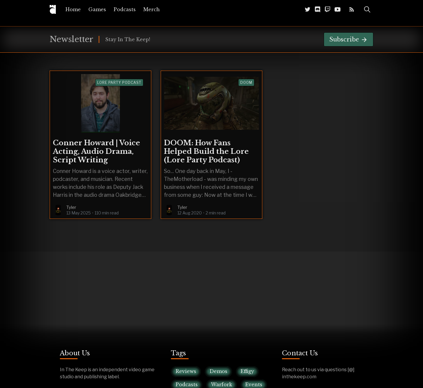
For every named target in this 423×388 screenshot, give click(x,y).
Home (73, 9)
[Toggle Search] (367, 9)
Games (97, 9)
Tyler (71, 207)
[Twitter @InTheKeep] (308, 9)
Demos (218, 371)
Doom (246, 82)
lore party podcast (119, 82)
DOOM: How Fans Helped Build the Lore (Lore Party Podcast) (206, 151)
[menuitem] (73, 9)
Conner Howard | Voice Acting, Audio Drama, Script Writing (96, 151)
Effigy (247, 371)
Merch (151, 9)
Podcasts (125, 9)
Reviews (186, 371)
